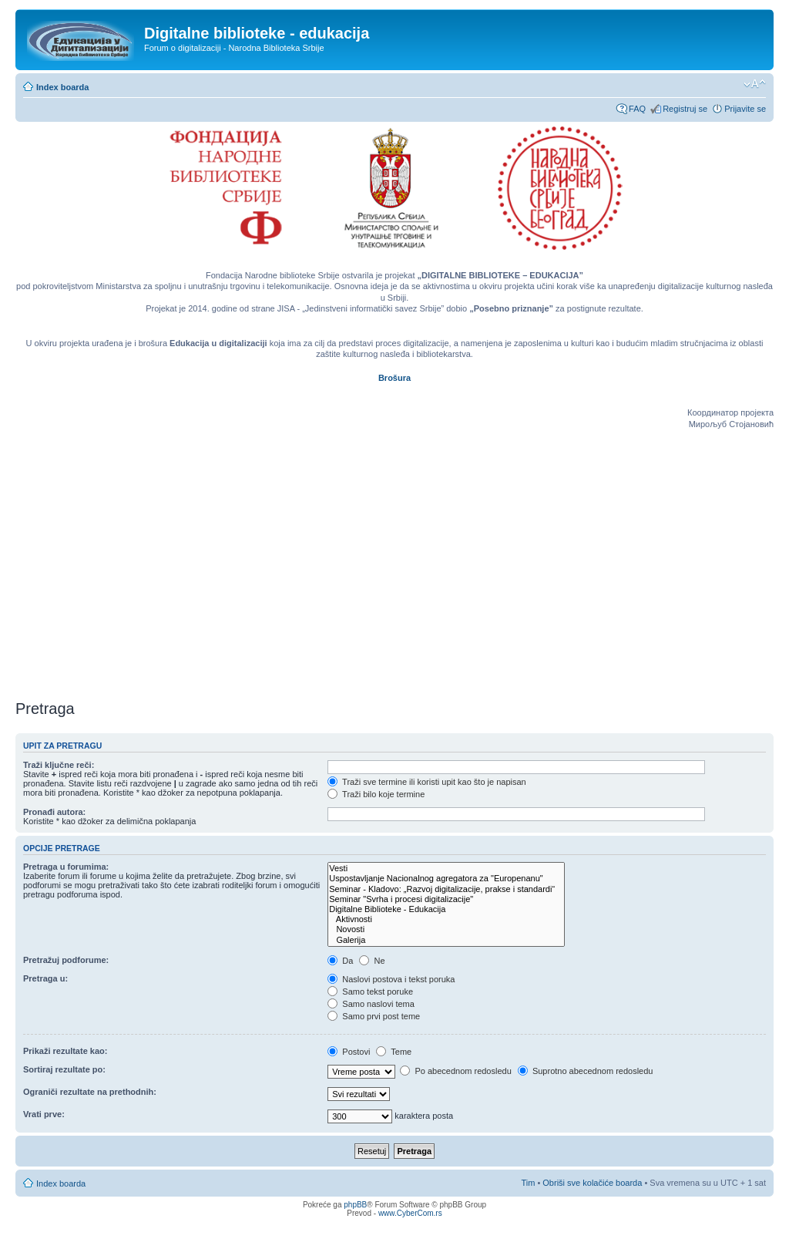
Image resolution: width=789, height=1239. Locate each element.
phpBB (355, 1204)
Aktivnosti (446, 919)
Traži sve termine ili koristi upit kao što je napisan (426, 781)
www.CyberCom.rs (410, 1213)
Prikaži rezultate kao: (65, 1051)
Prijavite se (745, 108)
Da (340, 960)
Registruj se (685, 108)
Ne (371, 960)
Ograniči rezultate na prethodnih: (89, 1091)
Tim (528, 1182)
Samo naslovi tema (371, 1003)
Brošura (394, 377)
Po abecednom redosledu (455, 1071)
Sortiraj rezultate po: (64, 1069)
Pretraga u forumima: (66, 866)
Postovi (348, 1051)
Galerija (446, 940)
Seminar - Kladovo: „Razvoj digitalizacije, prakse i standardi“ (446, 889)
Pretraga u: (45, 978)
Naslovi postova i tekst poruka (391, 979)
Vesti (446, 869)
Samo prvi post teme (373, 1016)
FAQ (637, 108)
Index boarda (62, 87)
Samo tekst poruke (370, 991)
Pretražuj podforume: (66, 960)
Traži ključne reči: (58, 764)
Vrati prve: (44, 1114)
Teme (393, 1051)
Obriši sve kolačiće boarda (592, 1182)
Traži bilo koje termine (376, 794)
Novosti (446, 929)
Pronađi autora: (54, 811)
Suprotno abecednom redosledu (585, 1071)
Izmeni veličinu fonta (755, 84)
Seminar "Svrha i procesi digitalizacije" (446, 899)
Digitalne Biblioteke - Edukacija (446, 909)
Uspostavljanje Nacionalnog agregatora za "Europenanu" (446, 879)
